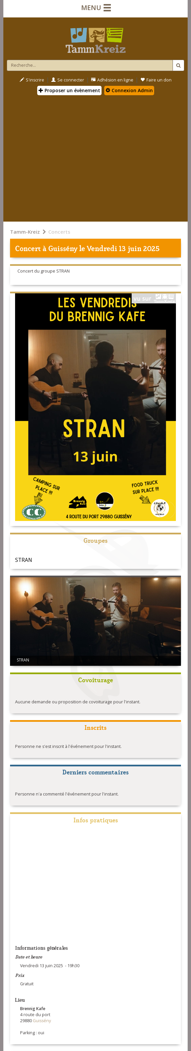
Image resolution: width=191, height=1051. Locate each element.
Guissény (62, 248)
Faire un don (156, 80)
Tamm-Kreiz (25, 231)
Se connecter (67, 80)
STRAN (23, 560)
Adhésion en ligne (112, 80)
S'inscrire (32, 80)
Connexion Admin (129, 90)
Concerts (59, 231)
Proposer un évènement (69, 90)
